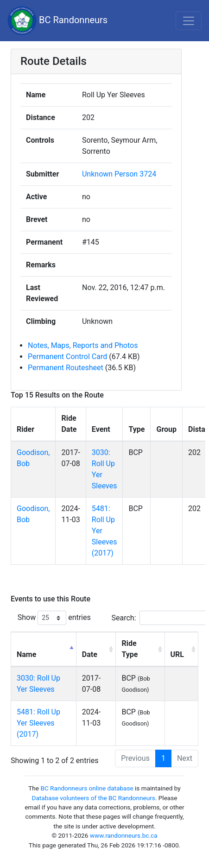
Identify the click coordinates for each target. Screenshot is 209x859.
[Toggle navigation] (189, 21)
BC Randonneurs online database (86, 788)
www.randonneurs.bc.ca (124, 835)
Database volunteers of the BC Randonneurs (93, 798)
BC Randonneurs (57, 20)
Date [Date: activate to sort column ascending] (89, 654)
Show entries (54, 618)
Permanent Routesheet (65, 367)
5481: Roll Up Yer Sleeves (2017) (38, 723)
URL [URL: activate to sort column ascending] (177, 654)
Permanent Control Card (67, 356)
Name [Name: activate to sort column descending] (26, 654)
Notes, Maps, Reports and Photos (83, 345)
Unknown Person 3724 (119, 174)
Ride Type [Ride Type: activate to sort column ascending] (129, 649)
